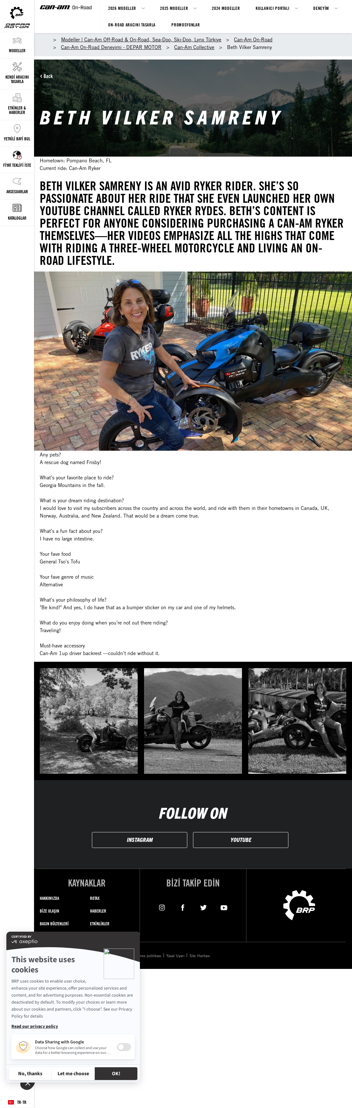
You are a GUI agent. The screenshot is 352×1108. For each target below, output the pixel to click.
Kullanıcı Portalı (272, 8)
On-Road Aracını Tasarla (131, 24)
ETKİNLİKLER (99, 923)
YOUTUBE (241, 839)
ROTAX (95, 898)
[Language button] (17, 1102)
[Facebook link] (183, 907)
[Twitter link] (203, 907)
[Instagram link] (162, 907)
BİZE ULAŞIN (49, 911)
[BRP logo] (299, 904)
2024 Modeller (226, 8)
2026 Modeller (122, 8)
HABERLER (98, 911)
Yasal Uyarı (175, 955)
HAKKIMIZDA (49, 898)
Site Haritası (200, 955)
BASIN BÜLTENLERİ (54, 923)
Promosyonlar (185, 24)
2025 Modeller (174, 8)
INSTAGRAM (140, 839)
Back (48, 76)
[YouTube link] (224, 907)
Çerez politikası (148, 955)
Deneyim (321, 8)
